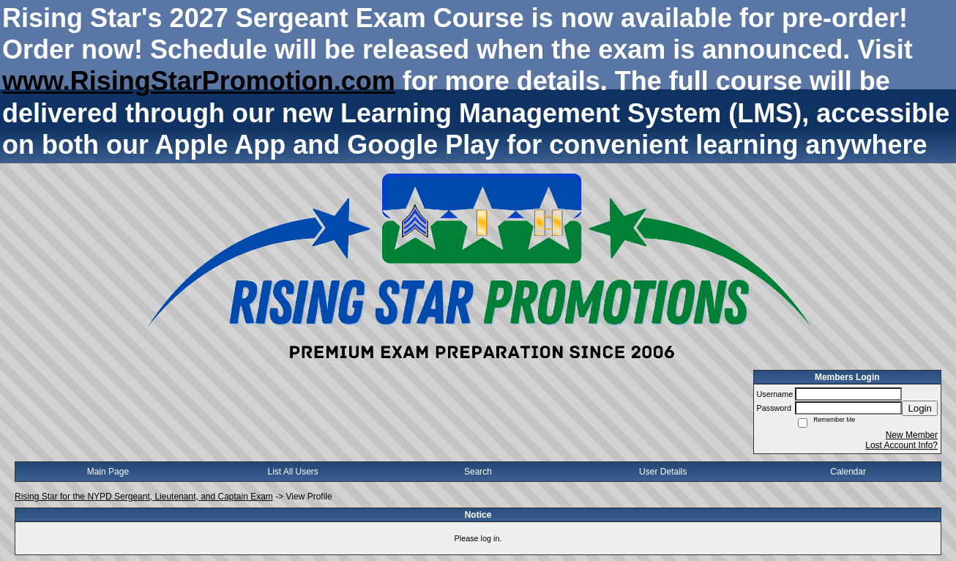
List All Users (293, 472)
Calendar (848, 472)
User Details (663, 472)
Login (920, 408)
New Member (912, 435)
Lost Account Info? (901, 445)
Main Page (108, 472)
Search (478, 472)
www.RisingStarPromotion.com (198, 81)
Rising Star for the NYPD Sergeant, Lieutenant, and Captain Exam (144, 496)
